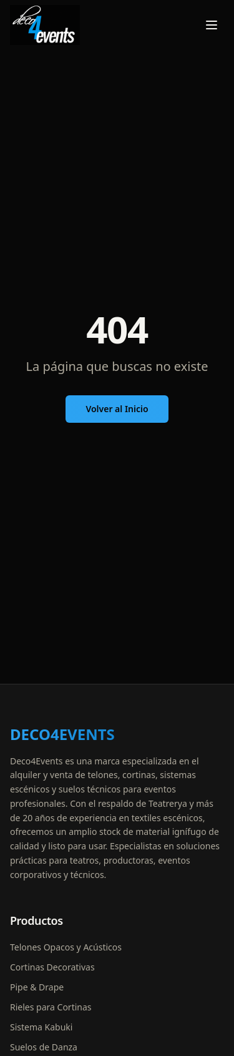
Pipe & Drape (37, 987)
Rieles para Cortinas (51, 1007)
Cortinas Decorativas (52, 967)
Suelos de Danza (43, 1047)
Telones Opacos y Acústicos (66, 947)
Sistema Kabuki (41, 1027)
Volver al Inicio (116, 409)
